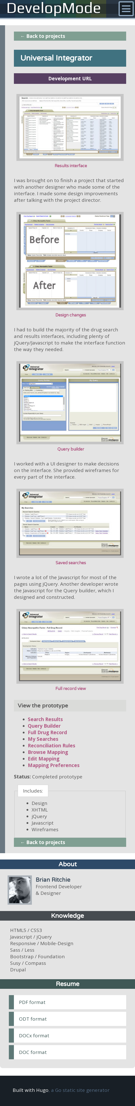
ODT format (33, 1019)
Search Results (45, 719)
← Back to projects (42, 36)
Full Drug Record (47, 732)
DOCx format (34, 1035)
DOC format (33, 1052)
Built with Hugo (31, 1090)
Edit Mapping (43, 758)
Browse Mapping (48, 752)
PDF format (32, 1002)
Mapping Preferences (54, 765)
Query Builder (44, 726)
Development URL (70, 78)
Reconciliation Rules (51, 745)
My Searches (43, 739)
